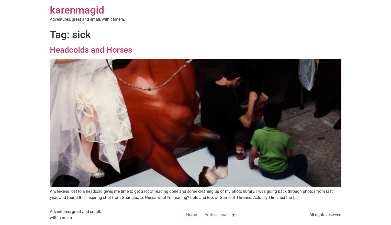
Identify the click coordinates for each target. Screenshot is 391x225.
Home (191, 214)
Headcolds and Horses (91, 50)
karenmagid (77, 10)
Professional (216, 214)
